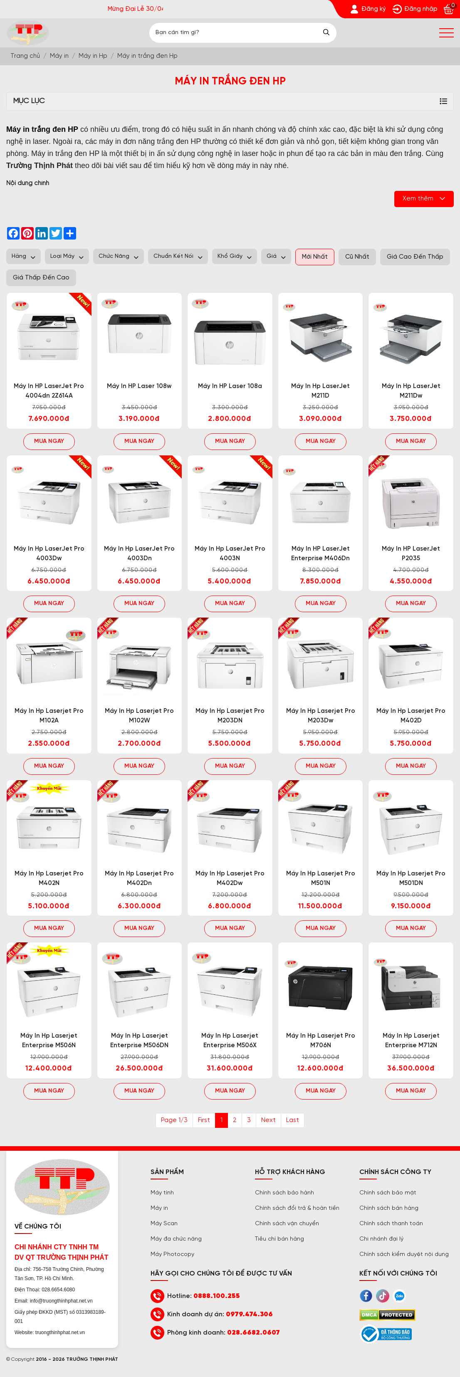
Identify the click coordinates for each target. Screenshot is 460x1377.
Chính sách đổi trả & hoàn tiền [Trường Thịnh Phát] (297, 1208)
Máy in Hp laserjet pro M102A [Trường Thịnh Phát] (49, 716)
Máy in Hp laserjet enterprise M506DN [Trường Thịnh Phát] (139, 1041)
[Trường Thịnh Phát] (367, 9)
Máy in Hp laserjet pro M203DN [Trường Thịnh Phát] (230, 716)
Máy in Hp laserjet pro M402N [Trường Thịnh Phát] (49, 878)
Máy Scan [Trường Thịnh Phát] (164, 1224)
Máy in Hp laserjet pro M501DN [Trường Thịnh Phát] (410, 878)
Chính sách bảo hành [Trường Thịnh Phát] (284, 1193)
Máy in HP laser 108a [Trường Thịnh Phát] (230, 386)
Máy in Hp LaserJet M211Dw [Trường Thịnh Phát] (411, 391)
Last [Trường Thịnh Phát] (292, 1120)
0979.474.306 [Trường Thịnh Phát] (249, 1314)
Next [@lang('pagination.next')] (268, 1120)
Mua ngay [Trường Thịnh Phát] (49, 441)
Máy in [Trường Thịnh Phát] (159, 1208)
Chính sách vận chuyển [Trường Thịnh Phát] (287, 1224)
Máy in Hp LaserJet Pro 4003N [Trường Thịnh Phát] (230, 554)
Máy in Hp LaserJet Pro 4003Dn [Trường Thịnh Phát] (139, 554)
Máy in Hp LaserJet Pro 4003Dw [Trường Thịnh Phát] (49, 554)
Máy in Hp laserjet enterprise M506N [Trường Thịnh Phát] (48, 1041)
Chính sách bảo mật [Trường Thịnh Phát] (387, 1193)
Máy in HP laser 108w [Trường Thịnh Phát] (139, 386)
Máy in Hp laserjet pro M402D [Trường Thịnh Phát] (410, 716)
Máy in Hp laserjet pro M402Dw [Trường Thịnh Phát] (230, 878)
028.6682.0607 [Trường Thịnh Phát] (253, 1332)
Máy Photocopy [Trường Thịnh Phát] (172, 1254)
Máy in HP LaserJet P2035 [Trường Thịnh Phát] (411, 554)
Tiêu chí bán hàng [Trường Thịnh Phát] (279, 1239)
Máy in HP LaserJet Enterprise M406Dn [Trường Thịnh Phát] (320, 554)
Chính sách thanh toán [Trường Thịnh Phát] (391, 1224)
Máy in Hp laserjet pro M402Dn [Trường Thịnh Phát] (139, 878)
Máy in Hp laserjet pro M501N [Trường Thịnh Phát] (320, 878)
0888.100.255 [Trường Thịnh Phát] (216, 1296)
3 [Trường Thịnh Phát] (249, 1120)
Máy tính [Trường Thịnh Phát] (162, 1193)
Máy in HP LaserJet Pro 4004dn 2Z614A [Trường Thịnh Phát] (49, 391)
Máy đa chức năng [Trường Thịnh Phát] (176, 1239)
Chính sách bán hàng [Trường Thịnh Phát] (388, 1208)
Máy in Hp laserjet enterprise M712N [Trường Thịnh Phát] (411, 1041)
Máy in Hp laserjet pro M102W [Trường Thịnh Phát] (139, 716)
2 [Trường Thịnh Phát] (235, 1120)
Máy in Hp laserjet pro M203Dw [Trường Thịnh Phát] (320, 716)
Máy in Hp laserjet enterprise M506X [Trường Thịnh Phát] (229, 1041)
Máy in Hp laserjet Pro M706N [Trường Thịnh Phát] (320, 1041)
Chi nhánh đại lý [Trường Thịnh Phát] (381, 1239)
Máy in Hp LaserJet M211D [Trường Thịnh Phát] (320, 391)
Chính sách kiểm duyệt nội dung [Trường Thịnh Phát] (404, 1254)
